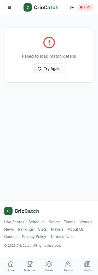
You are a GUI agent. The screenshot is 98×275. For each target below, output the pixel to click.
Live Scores (14, 222)
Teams (69, 222)
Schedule (36, 222)
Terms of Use (62, 236)
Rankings (26, 229)
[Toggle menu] (9, 7)
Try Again (48, 68)
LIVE (85, 7)
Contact (11, 236)
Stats (42, 229)
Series (54, 222)
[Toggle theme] (72, 7)
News (9, 229)
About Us (76, 229)
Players (57, 229)
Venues (85, 222)
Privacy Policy (34, 236)
